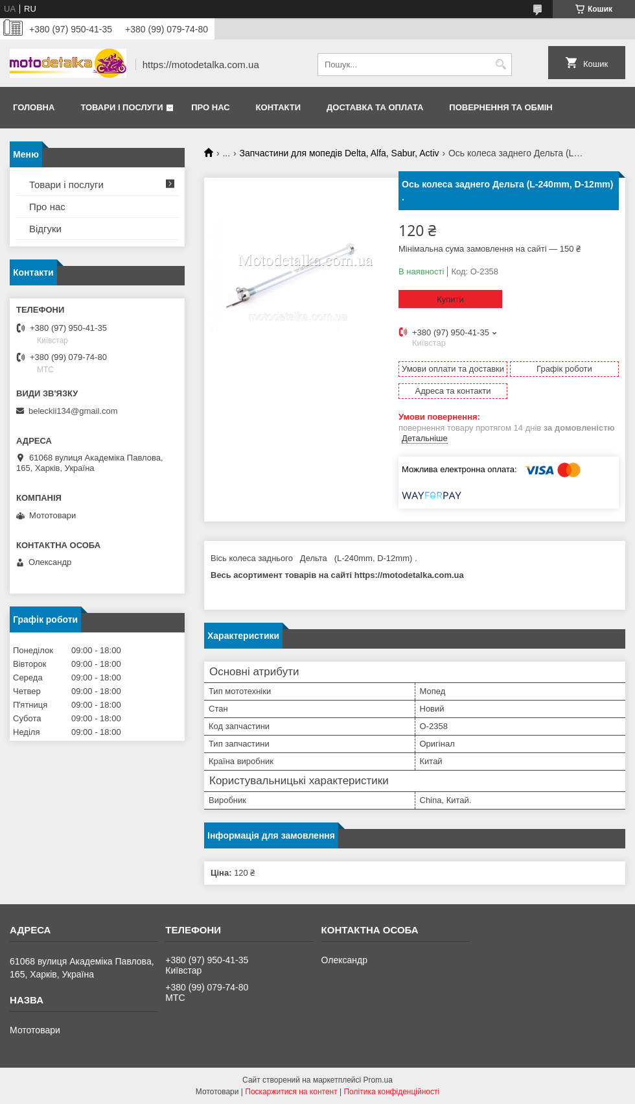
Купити (450, 299)
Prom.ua (378, 1080)
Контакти (278, 107)
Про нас (210, 107)
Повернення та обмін (500, 107)
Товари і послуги (121, 107)
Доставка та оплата (375, 107)
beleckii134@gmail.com (73, 411)
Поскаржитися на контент (291, 1091)
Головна (33, 107)
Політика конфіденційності (391, 1091)
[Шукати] (500, 64)
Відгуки (45, 228)
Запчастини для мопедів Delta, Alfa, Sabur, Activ (339, 153)
